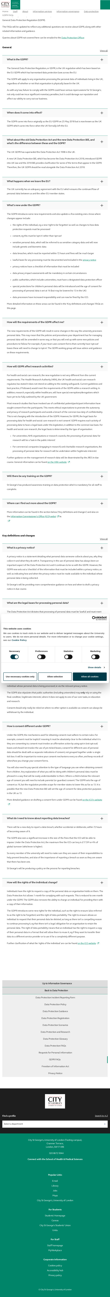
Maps (55, 1196)
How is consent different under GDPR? (55, 726)
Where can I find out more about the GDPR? (55, 503)
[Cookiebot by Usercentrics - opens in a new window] (94, 618)
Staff (15, 12)
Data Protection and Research (73, 1032)
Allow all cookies (90, 676)
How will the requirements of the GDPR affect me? (55, 322)
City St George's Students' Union (55, 1225)
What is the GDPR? (55, 59)
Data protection (91, 12)
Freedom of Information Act (74, 1066)
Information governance (68, 12)
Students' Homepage (55, 1216)
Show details (94, 667)
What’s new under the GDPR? (55, 205)
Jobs (55, 1191)
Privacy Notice (77, 1073)
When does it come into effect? (55, 112)
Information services (42, 12)
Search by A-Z (101, 1116)
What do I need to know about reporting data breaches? (55, 818)
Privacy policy (55, 1275)
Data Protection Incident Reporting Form (71, 998)
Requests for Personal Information (72, 1053)
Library (55, 1186)
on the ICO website (87, 943)
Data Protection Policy (75, 1004)
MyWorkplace (55, 1250)
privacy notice (89, 260)
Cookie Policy (19, 640)
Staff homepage (55, 1245)
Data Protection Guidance (74, 1011)
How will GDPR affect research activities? (55, 366)
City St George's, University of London (55, 1200)
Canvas (55, 1221)
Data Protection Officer (72, 38)
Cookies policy (55, 1266)
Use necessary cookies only (20, 676)
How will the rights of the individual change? (55, 882)
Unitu (55, 1230)
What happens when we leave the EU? (55, 181)
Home (5, 12)
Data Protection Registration (73, 1018)
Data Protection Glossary (74, 1039)
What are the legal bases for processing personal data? (55, 603)
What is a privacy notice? (55, 547)
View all (104, 51)
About (25, 12)
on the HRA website (57, 462)
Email (55, 1181)
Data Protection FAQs (75, 1046)
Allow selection (55, 676)
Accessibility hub (55, 1270)
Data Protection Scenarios (74, 1025)
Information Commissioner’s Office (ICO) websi (33, 517)
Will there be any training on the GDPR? (55, 476)
